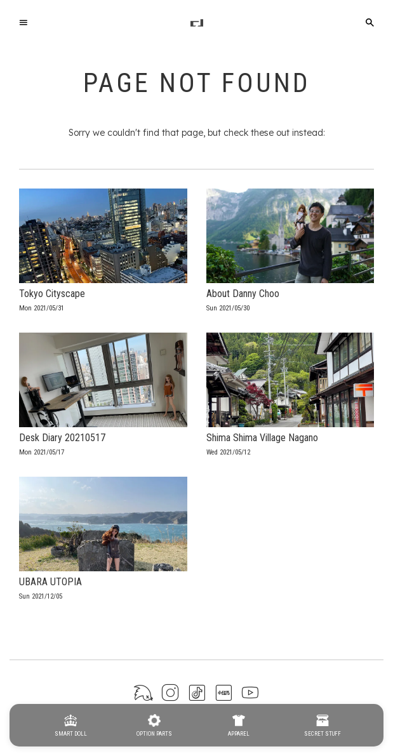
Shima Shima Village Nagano (262, 438)
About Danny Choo (242, 294)
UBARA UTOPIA (50, 582)
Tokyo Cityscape (52, 294)
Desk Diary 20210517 (62, 438)
